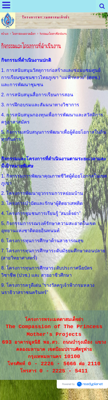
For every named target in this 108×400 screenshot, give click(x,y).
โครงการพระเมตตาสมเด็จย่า (24, 34)
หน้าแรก (4, 34)
